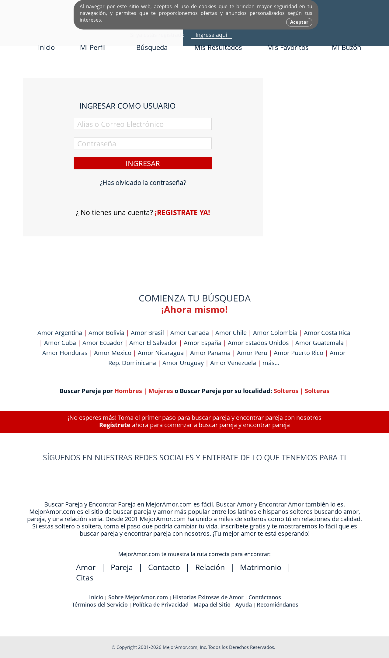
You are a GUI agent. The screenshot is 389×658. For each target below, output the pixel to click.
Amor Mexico (112, 353)
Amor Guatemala (319, 343)
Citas (84, 577)
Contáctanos (264, 597)
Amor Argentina (59, 333)
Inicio (46, 47)
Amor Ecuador (102, 343)
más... (270, 363)
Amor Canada (189, 333)
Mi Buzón (346, 47)
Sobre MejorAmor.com (138, 597)
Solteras (317, 391)
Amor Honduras (65, 353)
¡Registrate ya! (182, 212)
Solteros (286, 391)
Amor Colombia (275, 333)
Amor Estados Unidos (258, 343)
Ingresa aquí (211, 34)
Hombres (128, 391)
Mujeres (160, 391)
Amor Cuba (60, 343)
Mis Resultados (218, 47)
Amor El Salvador (153, 343)
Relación (210, 567)
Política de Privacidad (161, 604)
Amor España (202, 343)
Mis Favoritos (288, 47)
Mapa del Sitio (212, 604)
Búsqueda (152, 47)
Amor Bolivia (106, 333)
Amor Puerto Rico (298, 353)
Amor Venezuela (233, 363)
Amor (86, 567)
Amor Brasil (147, 333)
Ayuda (243, 604)
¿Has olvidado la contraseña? (143, 183)
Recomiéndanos (277, 604)
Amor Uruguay (183, 363)
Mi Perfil (93, 47)
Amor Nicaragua (161, 353)
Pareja (122, 567)
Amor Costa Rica (327, 333)
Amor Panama (210, 353)
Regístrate (114, 425)
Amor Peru (252, 353)
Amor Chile (231, 333)
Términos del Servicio (100, 604)
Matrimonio (260, 567)
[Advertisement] (320, 169)
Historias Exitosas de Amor (208, 597)
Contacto (164, 567)
